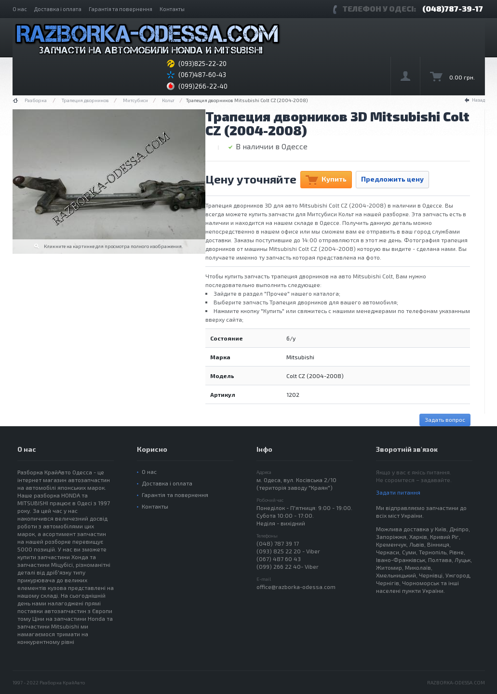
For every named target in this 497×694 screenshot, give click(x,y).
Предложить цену (392, 179)
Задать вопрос (445, 419)
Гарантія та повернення (120, 9)
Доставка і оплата (57, 9)
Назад (478, 100)
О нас (20, 9)
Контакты (172, 9)
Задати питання (398, 492)
